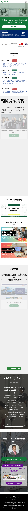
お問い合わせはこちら (14, 459)
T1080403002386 (20, 505)
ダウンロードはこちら (14, 483)
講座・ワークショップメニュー (14, 425)
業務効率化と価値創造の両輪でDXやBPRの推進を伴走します (14, 131)
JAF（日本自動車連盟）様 (14, 302)
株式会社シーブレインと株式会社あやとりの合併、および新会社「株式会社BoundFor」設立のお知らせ (14, 64)
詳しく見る (14, 305)
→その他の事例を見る (14, 369)
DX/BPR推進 (14, 135)
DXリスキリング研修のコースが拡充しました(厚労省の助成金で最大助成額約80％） (15, 92)
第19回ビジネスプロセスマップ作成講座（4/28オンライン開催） (13, 73)
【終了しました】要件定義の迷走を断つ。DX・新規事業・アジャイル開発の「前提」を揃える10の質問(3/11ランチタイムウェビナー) (15, 82)
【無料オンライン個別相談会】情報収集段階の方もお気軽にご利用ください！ (14, 23)
